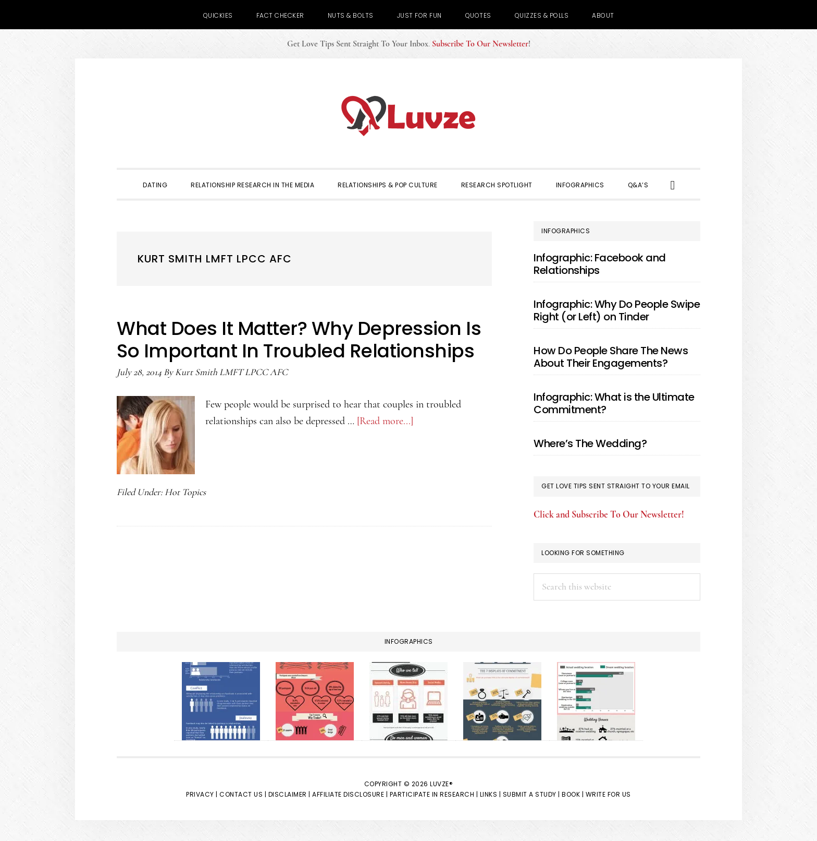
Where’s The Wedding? (590, 443)
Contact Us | (242, 794)
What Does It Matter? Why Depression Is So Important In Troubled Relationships (299, 339)
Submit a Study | (531, 794)
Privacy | (202, 794)
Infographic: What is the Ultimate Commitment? (614, 403)
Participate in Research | (434, 794)
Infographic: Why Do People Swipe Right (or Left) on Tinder (617, 310)
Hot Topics (185, 492)
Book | (573, 794)
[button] (673, 184)
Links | (490, 794)
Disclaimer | (289, 794)
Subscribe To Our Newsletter (480, 44)
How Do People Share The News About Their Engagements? (611, 356)
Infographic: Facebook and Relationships (600, 264)
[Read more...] (385, 421)
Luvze (408, 116)
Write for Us (608, 794)
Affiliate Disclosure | (350, 794)
